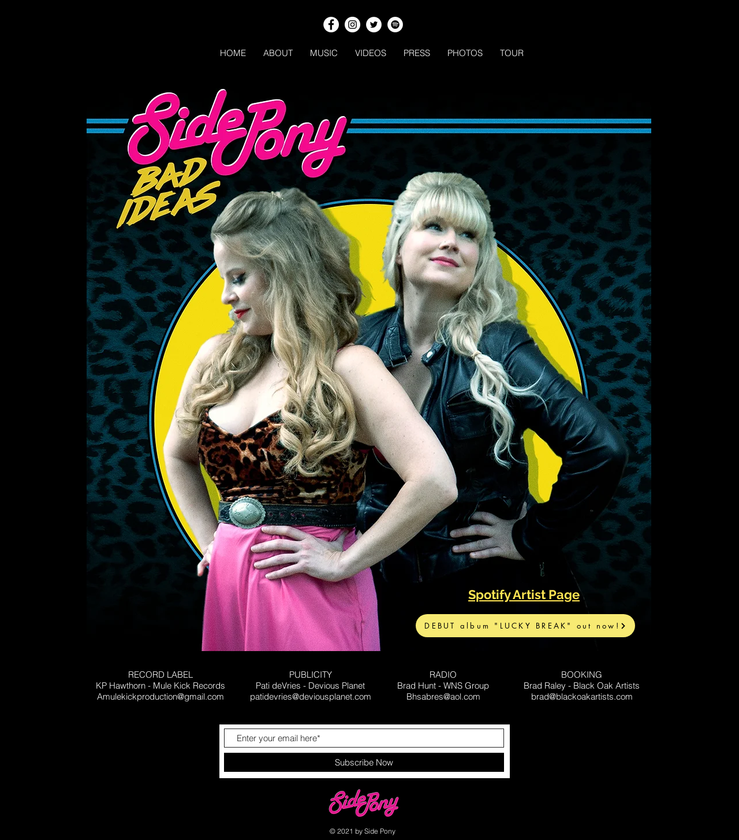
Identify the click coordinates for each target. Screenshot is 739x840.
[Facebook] (331, 24)
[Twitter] (374, 24)
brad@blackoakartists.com (582, 696)
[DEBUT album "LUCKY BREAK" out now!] (525, 625)
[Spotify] (395, 24)
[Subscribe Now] (364, 762)
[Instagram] (352, 24)
